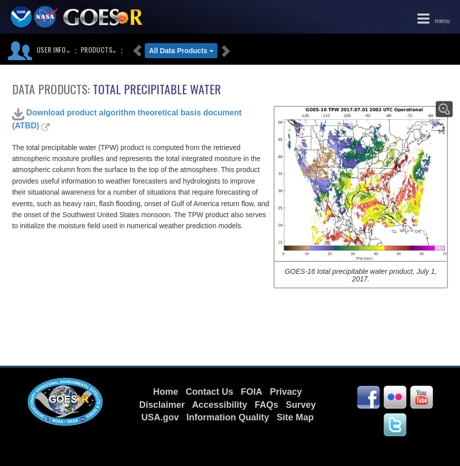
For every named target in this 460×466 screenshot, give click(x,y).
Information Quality (227, 417)
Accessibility (219, 405)
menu (431, 17)
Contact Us (209, 392)
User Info (53, 49)
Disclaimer (162, 405)
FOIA (251, 392)
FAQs (266, 405)
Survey (301, 405)
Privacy (286, 392)
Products (98, 49)
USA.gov (160, 417)
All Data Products (181, 51)
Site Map (295, 417)
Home (165, 392)
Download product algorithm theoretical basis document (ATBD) (127, 118)
